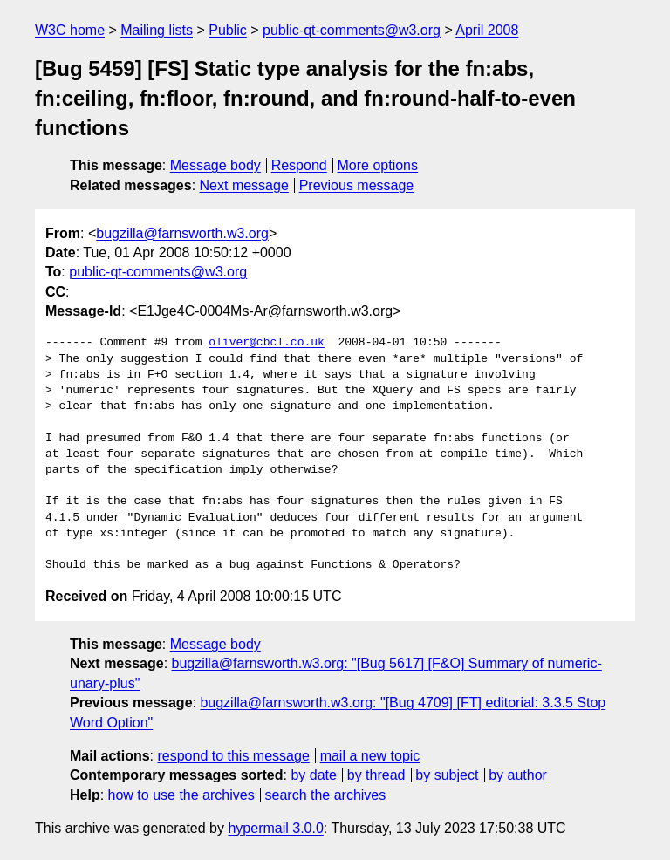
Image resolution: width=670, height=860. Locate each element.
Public (228, 30)
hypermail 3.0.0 (275, 828)
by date (313, 775)
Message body (215, 165)
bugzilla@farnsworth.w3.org (182, 233)
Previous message (356, 185)
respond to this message (233, 755)
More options (378, 165)
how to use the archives (181, 795)
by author (518, 775)
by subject (446, 775)
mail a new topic (370, 755)
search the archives (325, 795)
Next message (244, 185)
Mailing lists (156, 30)
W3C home (70, 30)
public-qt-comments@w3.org (352, 30)
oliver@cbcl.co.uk (267, 343)
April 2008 (486, 30)
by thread (376, 775)
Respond (299, 165)
